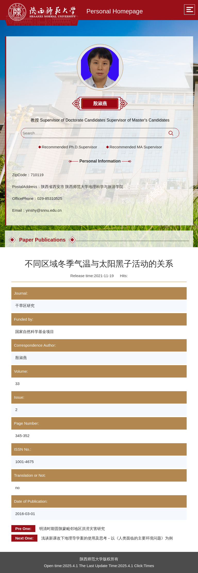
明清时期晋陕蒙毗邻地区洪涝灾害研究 (72, 528)
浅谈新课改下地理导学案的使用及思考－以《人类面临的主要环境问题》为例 (107, 538)
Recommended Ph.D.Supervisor (69, 147)
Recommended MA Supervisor (136, 147)
